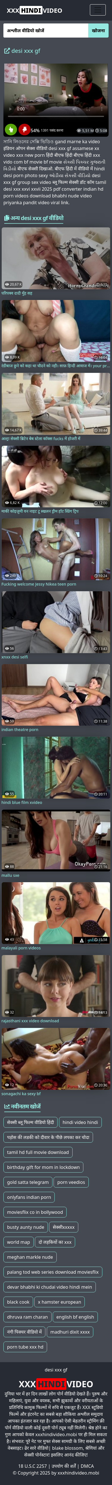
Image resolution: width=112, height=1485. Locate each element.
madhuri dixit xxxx (70, 1332)
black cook (18, 1302)
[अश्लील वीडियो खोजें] (45, 30)
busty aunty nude (25, 1227)
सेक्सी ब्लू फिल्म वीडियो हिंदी (30, 1122)
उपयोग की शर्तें (64, 1466)
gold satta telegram (28, 1182)
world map (18, 1242)
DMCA (87, 1466)
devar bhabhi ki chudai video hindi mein (49, 1287)
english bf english (75, 1317)
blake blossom (67, 1448)
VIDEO (34, 10)
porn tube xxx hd (25, 1347)
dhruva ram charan (27, 1317)
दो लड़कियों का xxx (55, 1242)
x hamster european (59, 1302)
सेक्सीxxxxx (64, 1227)
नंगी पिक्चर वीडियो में (24, 1332)
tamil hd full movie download (38, 1152)
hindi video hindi (80, 1122)
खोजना (98, 30)
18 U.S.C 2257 (32, 1466)
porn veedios (71, 1182)
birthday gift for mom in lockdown (43, 1167)
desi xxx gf (56, 1370)
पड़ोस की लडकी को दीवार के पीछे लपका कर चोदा (48, 1137)
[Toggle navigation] (98, 10)
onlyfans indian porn (29, 1197)
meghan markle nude (30, 1257)
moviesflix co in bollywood (35, 1212)
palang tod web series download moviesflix (53, 1272)
